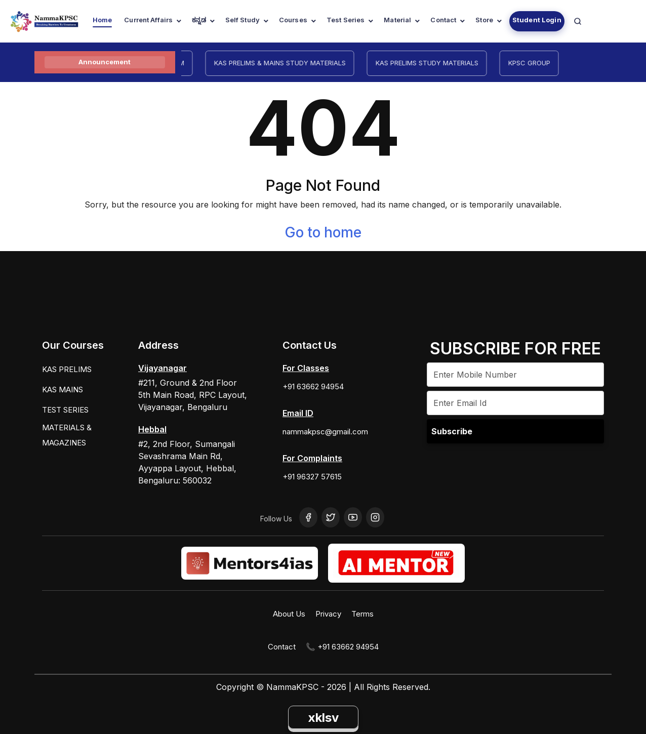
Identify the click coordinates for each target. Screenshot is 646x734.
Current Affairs (148, 20)
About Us (289, 614)
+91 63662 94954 (313, 386)
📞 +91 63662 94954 (342, 646)
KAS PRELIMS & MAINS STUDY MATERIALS (285, 63)
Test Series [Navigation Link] (346, 20)
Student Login (536, 20)
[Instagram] (375, 517)
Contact (443, 20)
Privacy (328, 614)
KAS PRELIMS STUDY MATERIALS (432, 63)
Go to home (323, 232)
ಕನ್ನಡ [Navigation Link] (199, 20)
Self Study (242, 20)
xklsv (323, 717)
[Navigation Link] (578, 21)
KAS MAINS (62, 389)
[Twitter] (330, 517)
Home (102, 20)
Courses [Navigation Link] (293, 20)
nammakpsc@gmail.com (325, 431)
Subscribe (451, 431)
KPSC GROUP (535, 63)
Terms (362, 614)
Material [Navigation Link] (397, 20)
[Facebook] (308, 517)
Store (484, 20)
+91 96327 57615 (312, 476)
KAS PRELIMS (67, 369)
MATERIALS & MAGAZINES (67, 435)
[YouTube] (353, 517)
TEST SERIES (65, 410)
